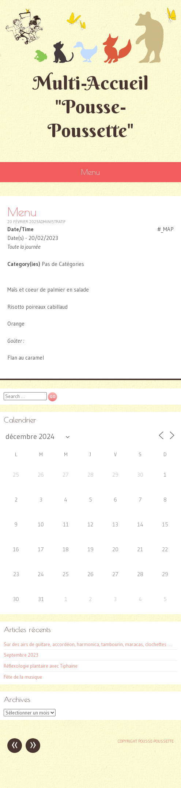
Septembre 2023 (21, 655)
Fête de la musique (23, 677)
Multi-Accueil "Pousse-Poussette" (90, 106)
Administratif (52, 221)
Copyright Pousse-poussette (146, 741)
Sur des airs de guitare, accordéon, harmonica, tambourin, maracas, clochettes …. (88, 644)
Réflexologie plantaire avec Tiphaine (41, 666)
